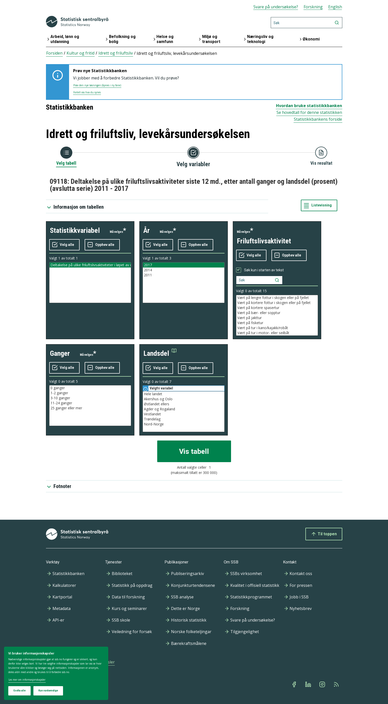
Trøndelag (183, 419)
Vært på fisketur (277, 322)
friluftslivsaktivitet (264, 241)
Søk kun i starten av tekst (264, 270)
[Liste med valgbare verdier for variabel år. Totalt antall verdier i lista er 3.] (184, 282)
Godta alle (19, 690)
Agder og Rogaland (183, 409)
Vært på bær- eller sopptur (277, 312)
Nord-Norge (183, 424)
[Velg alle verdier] (64, 245)
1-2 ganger (90, 392)
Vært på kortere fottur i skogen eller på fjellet (277, 302)
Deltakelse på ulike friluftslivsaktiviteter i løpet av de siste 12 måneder (90, 265)
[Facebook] (294, 684)
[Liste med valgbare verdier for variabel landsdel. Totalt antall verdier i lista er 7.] (184, 411)
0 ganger (90, 387)
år (146, 230)
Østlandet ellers (183, 404)
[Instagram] (322, 684)
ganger (60, 353)
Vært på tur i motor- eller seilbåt (277, 332)
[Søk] (306, 22)
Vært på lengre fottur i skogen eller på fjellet (277, 297)
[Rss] (336, 684)
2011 (183, 275)
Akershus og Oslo (183, 399)
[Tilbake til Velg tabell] (66, 156)
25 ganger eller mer (90, 408)
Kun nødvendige (48, 690)
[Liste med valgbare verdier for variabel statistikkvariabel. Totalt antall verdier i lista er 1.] (90, 282)
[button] (160, 353)
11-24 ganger (90, 403)
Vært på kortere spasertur (277, 307)
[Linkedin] (308, 684)
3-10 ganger (90, 398)
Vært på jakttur (277, 317)
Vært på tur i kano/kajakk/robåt (277, 327)
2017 (183, 265)
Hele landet (183, 394)
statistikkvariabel (75, 230)
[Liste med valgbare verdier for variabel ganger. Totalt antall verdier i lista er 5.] (90, 405)
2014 (183, 270)
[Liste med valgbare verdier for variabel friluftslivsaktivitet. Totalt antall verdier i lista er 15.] (277, 315)
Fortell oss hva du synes (87, 92)
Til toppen (324, 534)
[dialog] (56, 673)
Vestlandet (183, 414)
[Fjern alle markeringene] (102, 245)
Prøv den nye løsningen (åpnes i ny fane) (97, 85)
